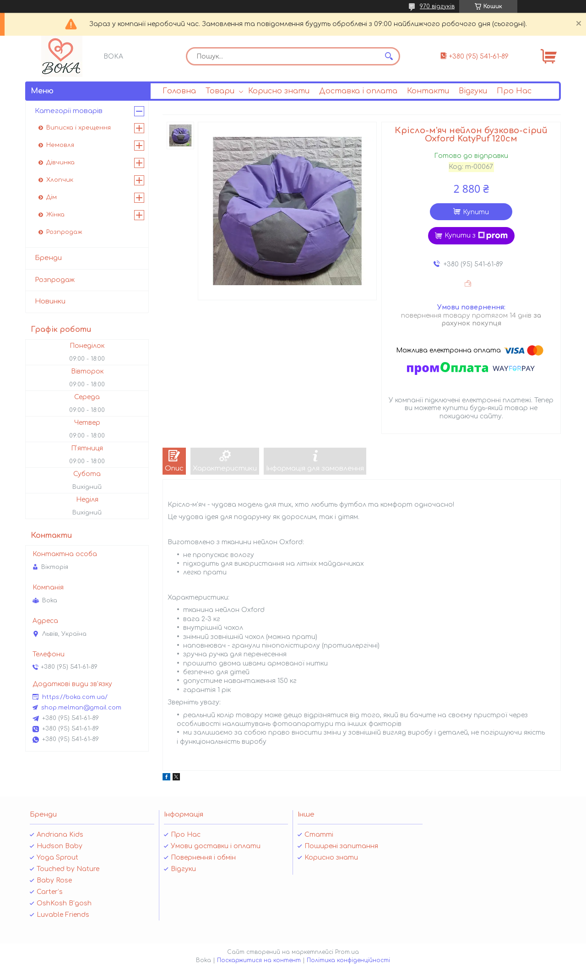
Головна (179, 91)
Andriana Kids (60, 834)
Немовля (60, 145)
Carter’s (50, 891)
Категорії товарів (69, 111)
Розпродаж (64, 232)
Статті (318, 834)
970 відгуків (437, 6)
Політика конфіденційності (348, 960)
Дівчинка (60, 162)
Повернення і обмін (203, 857)
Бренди (48, 258)
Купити (476, 212)
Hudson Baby (59, 846)
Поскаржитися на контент (259, 960)
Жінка (55, 214)
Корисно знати (278, 91)
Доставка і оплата (358, 91)
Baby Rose (54, 880)
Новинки (50, 301)
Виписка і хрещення (78, 128)
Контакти (428, 91)
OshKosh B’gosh (64, 903)
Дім (51, 197)
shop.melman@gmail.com (81, 707)
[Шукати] (389, 56)
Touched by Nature (68, 869)
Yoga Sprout (57, 857)
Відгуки (473, 91)
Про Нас (514, 91)
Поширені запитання (341, 846)
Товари (220, 91)
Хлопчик (59, 180)
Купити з (476, 236)
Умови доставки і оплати (215, 846)
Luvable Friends (63, 914)
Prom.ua (347, 952)
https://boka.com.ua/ (75, 697)
